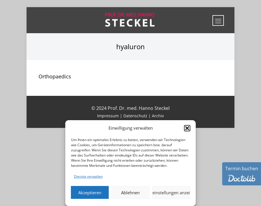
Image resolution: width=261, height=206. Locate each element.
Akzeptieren (89, 192)
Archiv (158, 115)
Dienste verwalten (88, 176)
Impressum (108, 115)
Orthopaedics (55, 76)
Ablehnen (130, 192)
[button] (187, 128)
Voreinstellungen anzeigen (171, 192)
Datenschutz (135, 115)
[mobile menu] (218, 20)
